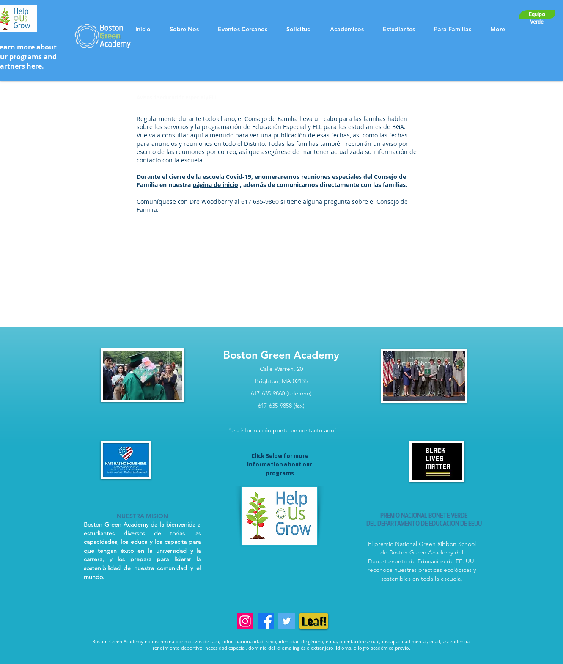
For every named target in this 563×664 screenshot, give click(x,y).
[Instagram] (245, 621)
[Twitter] (286, 621)
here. (35, 66)
